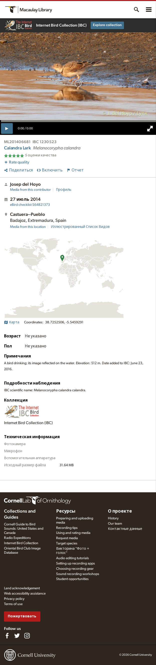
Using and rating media (73, 533)
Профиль (63, 190)
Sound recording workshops (77, 574)
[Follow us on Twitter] (17, 636)
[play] (7, 128)
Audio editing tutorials (72, 558)
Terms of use (13, 604)
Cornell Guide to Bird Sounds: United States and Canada (23, 529)
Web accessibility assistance (25, 593)
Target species (66, 543)
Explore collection (107, 25)
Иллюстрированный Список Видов (80, 227)
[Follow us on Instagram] (27, 636)
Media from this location (28, 227)
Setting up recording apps (75, 563)
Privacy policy (14, 599)
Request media (67, 538)
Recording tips (67, 528)
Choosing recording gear (75, 569)
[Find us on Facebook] (7, 636)
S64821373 (30, 205)
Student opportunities (72, 579)
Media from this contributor (30, 190)
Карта (11, 322)
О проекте (120, 511)
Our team (115, 523)
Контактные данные (125, 529)
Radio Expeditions (17, 538)
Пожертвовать (22, 616)
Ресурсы (65, 511)
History (113, 518)
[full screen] (150, 129)
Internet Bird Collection (21, 543)
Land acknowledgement (22, 588)
